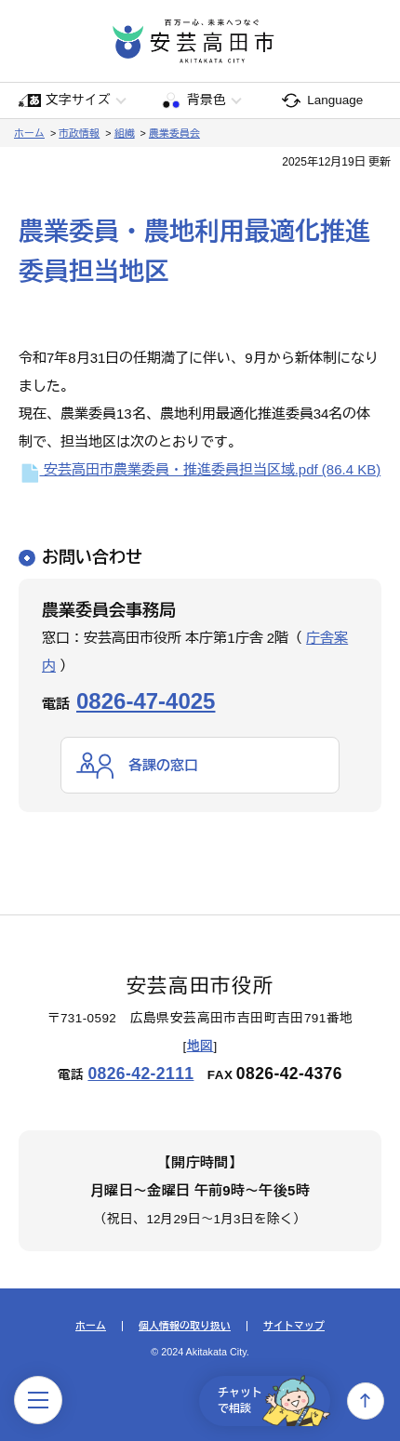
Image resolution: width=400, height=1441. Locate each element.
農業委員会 (174, 133)
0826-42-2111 (140, 1073)
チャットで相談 (274, 1401)
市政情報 (79, 133)
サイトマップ (294, 1326)
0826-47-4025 (145, 701)
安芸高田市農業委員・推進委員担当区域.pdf (199, 469)
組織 (124, 133)
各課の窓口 (163, 765)
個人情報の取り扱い (185, 1326)
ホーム (29, 133)
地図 (200, 1046)
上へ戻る (365, 1401)
